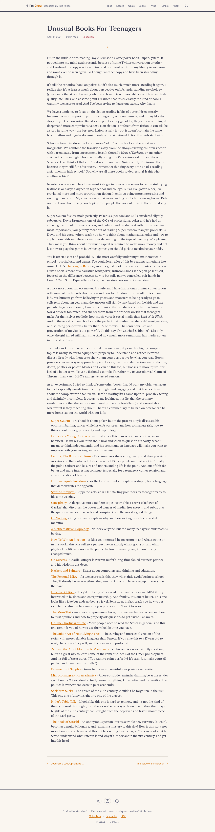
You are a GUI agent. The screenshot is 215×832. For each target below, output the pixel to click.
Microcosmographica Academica (73, 675)
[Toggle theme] (186, 6)
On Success (59, 560)
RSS (123, 816)
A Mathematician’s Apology (70, 529)
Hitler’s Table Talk (63, 701)
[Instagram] (107, 801)
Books (142, 5)
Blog (109, 5)
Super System (60, 420)
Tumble (164, 5)
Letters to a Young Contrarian (71, 436)
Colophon (95, 816)
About (176, 5)
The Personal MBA (64, 576)
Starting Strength (63, 492)
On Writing (59, 518)
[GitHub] (117, 801)
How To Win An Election (68, 539)
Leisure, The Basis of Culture (71, 456)
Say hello (111, 816)
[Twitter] (98, 801)
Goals (131, 5)
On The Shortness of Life (68, 623)
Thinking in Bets (77, 266)
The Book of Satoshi (65, 721)
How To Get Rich (62, 592)
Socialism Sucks (62, 691)
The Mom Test (61, 612)
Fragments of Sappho (66, 669)
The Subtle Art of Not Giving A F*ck (75, 633)
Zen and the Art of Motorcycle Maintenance (81, 649)
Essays (120, 5)
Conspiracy (59, 502)
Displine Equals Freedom (68, 481)
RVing (153, 5)
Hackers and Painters (65, 570)
